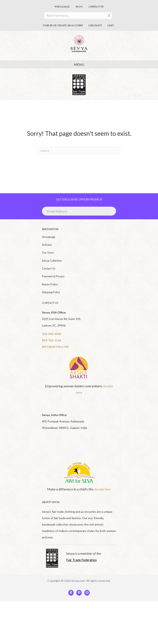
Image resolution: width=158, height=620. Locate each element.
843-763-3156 (51, 340)
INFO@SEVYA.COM (55, 346)
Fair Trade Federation (81, 560)
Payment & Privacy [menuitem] (53, 276)
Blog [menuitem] (79, 6)
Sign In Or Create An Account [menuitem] (63, 25)
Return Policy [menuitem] (50, 284)
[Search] (79, 150)
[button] (111, 211)
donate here (102, 489)
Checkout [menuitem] (95, 25)
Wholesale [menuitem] (62, 6)
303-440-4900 (51, 334)
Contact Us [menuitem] (96, 6)
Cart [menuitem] (110, 25)
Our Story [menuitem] (48, 252)
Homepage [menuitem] (48, 236)
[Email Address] (79, 211)
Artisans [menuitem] (47, 244)
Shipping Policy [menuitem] (51, 292)
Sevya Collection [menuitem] (52, 260)
